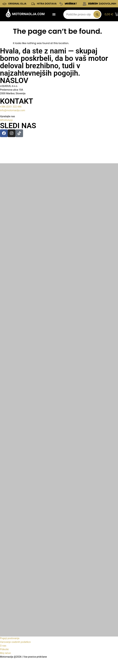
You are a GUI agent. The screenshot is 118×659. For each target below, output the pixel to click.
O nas (3, 646)
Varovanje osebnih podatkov (15, 642)
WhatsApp (6, 120)
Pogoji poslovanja (9, 638)
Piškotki (4, 649)
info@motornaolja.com (12, 110)
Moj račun (5, 653)
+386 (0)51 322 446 (11, 107)
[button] (54, 14)
